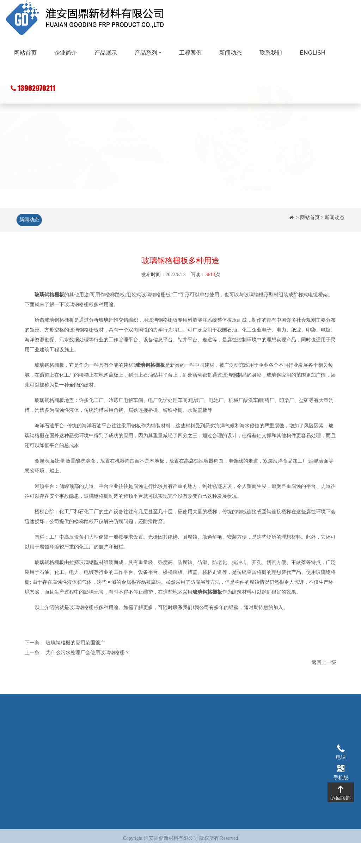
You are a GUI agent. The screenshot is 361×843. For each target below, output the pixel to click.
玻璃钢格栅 (141, 735)
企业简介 (65, 52)
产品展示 (105, 52)
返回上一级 (324, 662)
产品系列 (146, 52)
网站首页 (25, 52)
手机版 (341, 768)
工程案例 (190, 52)
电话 (341, 748)
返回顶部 (341, 788)
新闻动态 (230, 52)
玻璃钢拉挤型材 (146, 745)
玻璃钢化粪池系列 (149, 756)
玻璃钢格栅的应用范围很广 (75, 643)
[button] (27, 155)
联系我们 (270, 52)
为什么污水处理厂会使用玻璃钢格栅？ (88, 653)
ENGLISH (312, 52)
